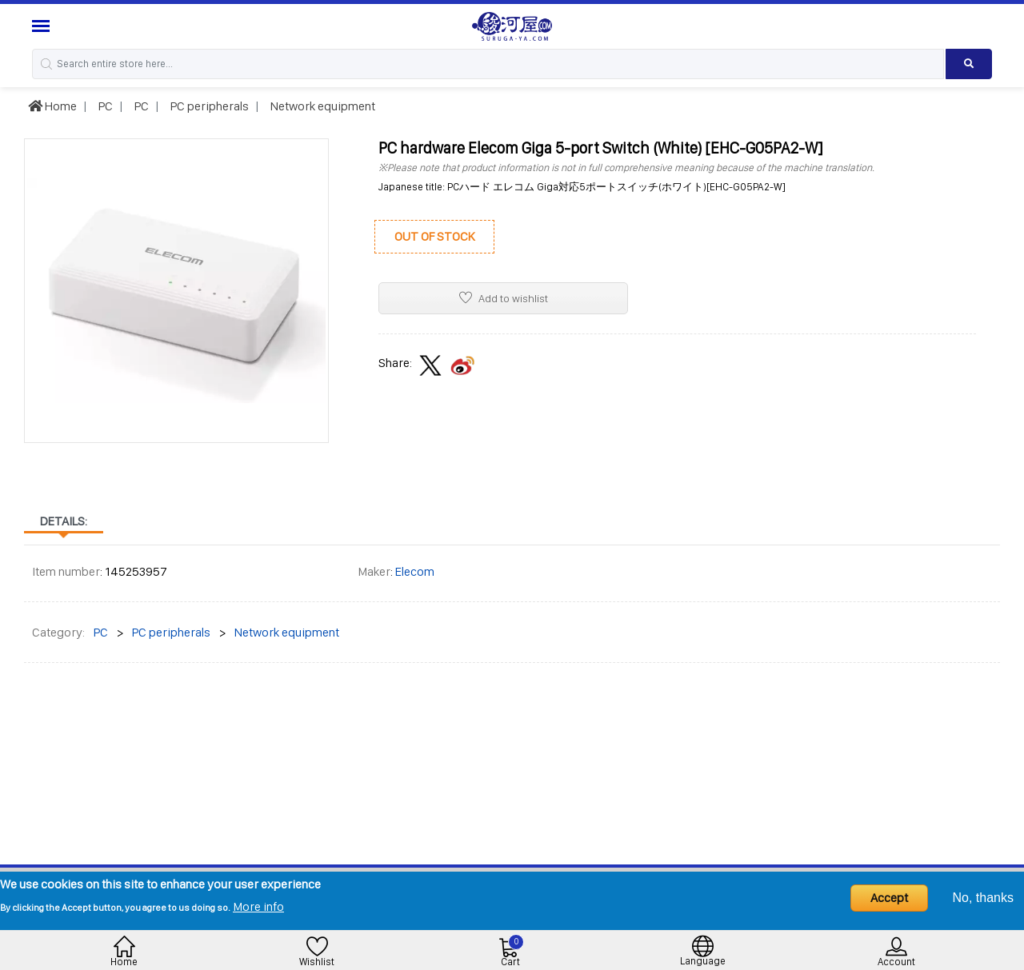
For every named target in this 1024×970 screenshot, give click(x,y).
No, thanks (983, 897)
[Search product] (969, 64)
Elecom (414, 571)
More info (258, 906)
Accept (889, 897)
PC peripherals (208, 106)
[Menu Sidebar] (43, 26)
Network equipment (321, 106)
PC (104, 106)
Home (52, 106)
